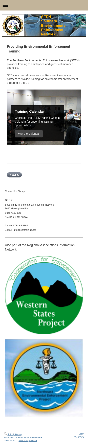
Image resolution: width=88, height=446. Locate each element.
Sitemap (18, 434)
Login (81, 434)
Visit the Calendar (29, 133)
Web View (79, 437)
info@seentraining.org (24, 230)
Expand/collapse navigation (44, 5)
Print (8, 434)
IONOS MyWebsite (28, 440)
